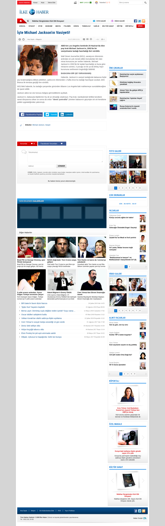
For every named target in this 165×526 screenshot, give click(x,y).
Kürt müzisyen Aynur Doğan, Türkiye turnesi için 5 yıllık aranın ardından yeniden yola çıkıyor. (31, 295)
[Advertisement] (99, 12)
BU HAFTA (127, 204)
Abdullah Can (124, 258)
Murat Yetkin (124, 324)
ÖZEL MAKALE (115, 424)
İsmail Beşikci (124, 364)
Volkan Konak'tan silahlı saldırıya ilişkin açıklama (41, 318)
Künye (35, 2)
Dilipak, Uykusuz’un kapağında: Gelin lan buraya (41, 337)
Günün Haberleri (24, 2)
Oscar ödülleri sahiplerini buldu (34, 314)
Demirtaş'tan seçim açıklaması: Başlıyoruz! (132, 75)
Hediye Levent (124, 354)
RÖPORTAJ (114, 381)
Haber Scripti (137, 518)
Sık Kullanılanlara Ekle (46, 510)
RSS (59, 510)
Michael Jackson (38, 125)
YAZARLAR (114, 210)
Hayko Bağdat (124, 334)
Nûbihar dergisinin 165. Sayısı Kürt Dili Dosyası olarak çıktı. (128, 497)
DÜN (120, 204)
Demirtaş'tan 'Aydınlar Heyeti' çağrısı (131, 99)
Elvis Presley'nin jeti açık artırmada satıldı (38, 333)
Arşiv (42, 2)
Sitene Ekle (51, 2)
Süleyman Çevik (124, 217)
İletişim (33, 510)
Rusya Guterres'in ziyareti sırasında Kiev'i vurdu (130, 107)
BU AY (134, 204)
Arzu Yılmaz (124, 344)
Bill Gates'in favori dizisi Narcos (34, 303)
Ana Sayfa (23, 510)
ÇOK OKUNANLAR (117, 195)
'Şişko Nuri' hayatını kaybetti (33, 307)
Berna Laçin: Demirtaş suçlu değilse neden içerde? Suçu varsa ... (48, 311)
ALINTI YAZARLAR (117, 318)
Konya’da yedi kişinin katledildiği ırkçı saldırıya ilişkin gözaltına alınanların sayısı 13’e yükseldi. (128, 455)
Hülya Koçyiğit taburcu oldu (32, 329)
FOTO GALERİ (115, 151)
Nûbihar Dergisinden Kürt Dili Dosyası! (48, 21)
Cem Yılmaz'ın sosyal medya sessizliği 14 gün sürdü (43, 322)
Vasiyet (47, 125)
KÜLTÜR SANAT (116, 467)
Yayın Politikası (70, 510)
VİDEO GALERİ (115, 274)
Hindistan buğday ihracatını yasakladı (130, 83)
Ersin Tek (124, 227)
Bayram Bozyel (124, 248)
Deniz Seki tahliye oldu (30, 326)
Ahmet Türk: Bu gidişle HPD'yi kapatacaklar (131, 91)
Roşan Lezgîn (124, 237)
